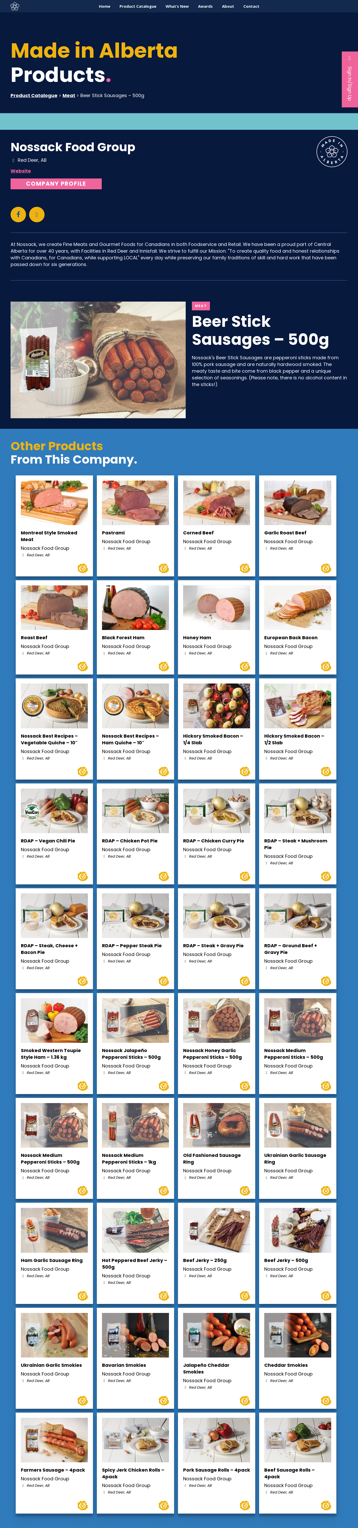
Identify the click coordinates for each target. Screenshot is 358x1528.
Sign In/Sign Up (349, 78)
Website (21, 171)
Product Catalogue (34, 95)
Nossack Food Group (73, 147)
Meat (69, 95)
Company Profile (56, 184)
